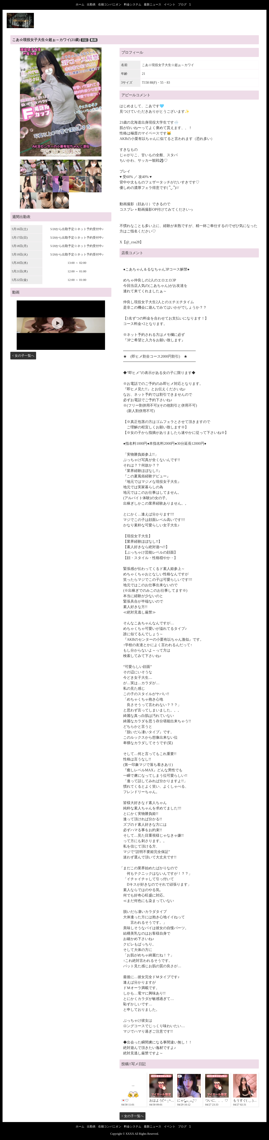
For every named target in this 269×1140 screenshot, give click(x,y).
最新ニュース (152, 4)
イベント (169, 4)
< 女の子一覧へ (23, 355)
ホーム (80, 4)
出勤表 (91, 4)
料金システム (132, 4)
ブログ (182, 4)
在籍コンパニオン (109, 4)
